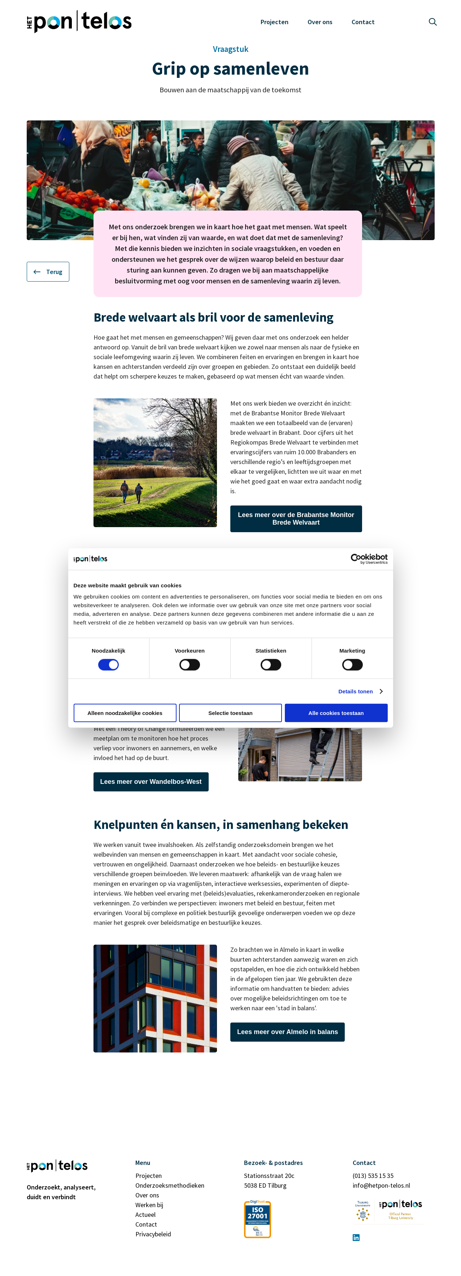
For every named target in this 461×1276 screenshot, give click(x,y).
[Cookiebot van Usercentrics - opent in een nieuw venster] (356, 558)
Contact (363, 22)
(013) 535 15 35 (373, 1175)
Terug (48, 272)
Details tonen (356, 691)
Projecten (274, 22)
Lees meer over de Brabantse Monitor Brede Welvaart (296, 518)
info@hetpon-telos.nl (381, 1185)
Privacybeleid (153, 1234)
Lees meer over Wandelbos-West (151, 781)
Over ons (320, 22)
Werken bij (149, 1205)
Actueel (145, 1214)
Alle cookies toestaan (336, 713)
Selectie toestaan (230, 713)
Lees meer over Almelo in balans (287, 1032)
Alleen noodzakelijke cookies (124, 713)
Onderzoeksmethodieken (169, 1185)
